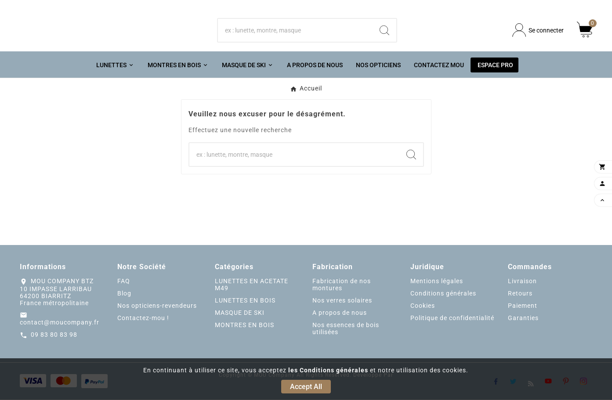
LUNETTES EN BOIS (245, 301)
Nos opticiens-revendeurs (157, 306)
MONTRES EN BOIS (244, 325)
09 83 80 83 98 (54, 335)
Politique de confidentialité (452, 318)
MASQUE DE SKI (239, 313)
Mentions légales (436, 281)
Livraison (522, 281)
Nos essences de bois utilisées (345, 329)
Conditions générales (443, 294)
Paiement (522, 306)
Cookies (422, 306)
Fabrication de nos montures (341, 285)
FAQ (123, 281)
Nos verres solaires (342, 301)
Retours (520, 294)
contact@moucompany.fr (59, 322)
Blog (124, 294)
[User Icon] (538, 30)
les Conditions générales (328, 370)
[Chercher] (295, 30)
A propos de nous (339, 313)
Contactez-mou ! (143, 318)
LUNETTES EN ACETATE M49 (251, 285)
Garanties (523, 318)
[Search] (384, 30)
